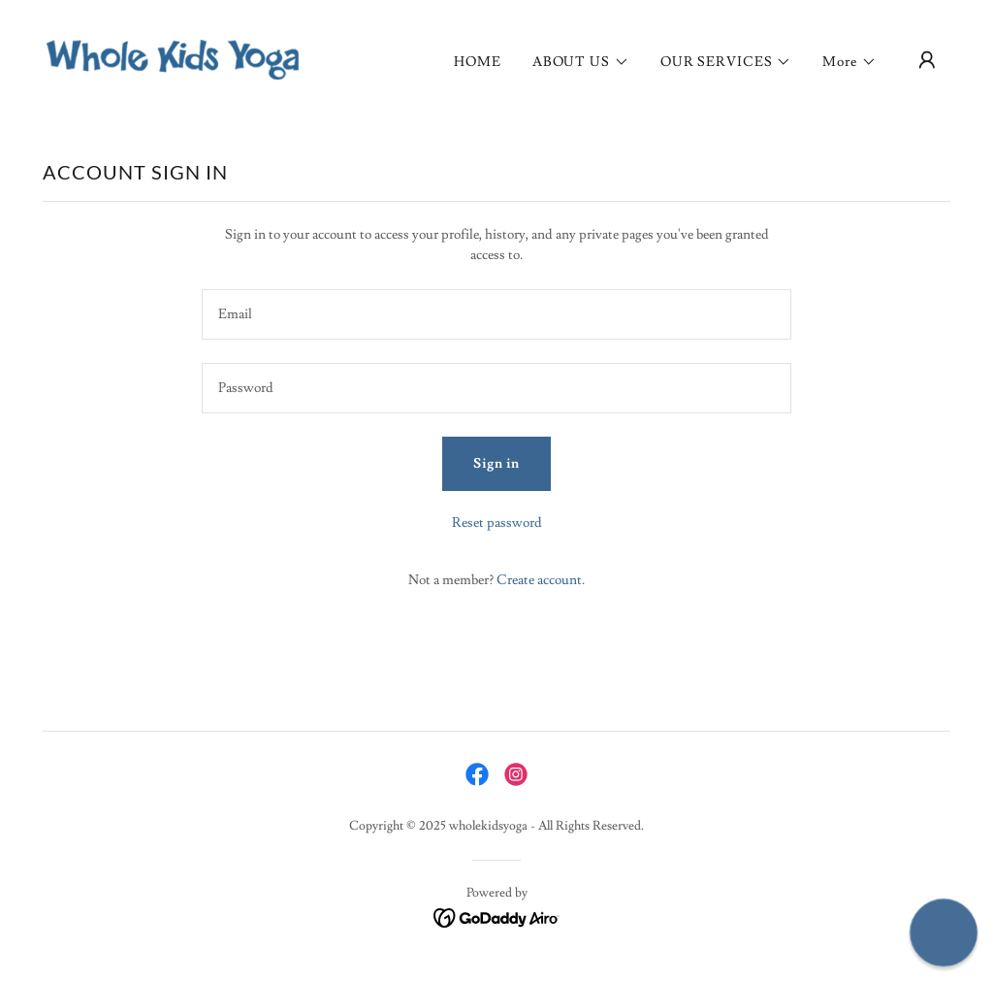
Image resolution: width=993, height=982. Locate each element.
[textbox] (496, 314)
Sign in (496, 464)
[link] (173, 56)
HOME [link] (477, 62)
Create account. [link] (540, 580)
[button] (580, 62)
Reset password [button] (497, 523)
